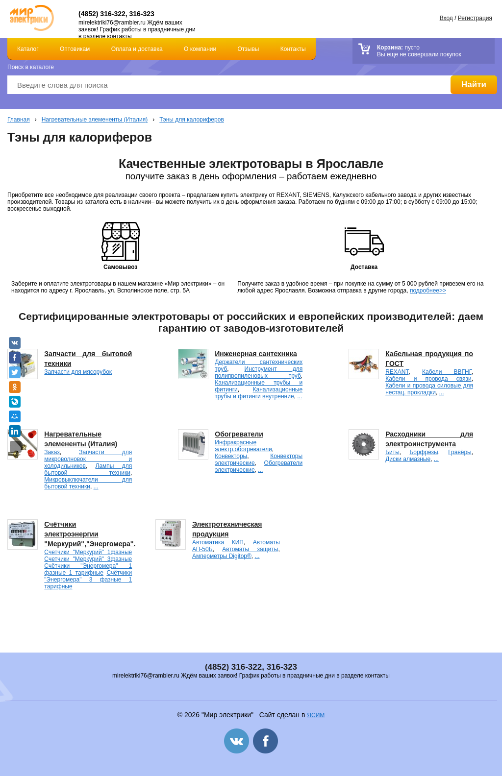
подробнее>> (428, 290)
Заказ (51, 452)
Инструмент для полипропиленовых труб (258, 372)
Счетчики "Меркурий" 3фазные (88, 559)
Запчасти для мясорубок (78, 371)
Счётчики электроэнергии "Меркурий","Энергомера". (89, 534)
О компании (200, 49)
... (299, 396)
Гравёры (460, 452)
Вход (446, 18)
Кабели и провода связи (428, 378)
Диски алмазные (407, 459)
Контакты (293, 49)
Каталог (28, 49)
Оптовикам (75, 49)
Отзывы (248, 49)
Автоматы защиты (250, 549)
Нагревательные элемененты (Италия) (95, 119)
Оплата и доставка (137, 49)
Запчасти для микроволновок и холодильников (88, 459)
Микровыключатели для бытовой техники (88, 483)
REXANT (396, 371)
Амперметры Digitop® (221, 556)
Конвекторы (231, 456)
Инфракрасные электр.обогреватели (243, 446)
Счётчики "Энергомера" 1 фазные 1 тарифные (88, 569)
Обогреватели (239, 434)
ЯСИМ (316, 715)
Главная (18, 119)
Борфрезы (423, 452)
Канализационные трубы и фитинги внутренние (258, 393)
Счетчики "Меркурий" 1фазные (88, 552)
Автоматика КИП (218, 542)
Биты (392, 452)
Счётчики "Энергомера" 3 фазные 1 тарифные (88, 579)
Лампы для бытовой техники (88, 469)
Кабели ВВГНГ (447, 371)
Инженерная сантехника (256, 354)
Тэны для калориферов (191, 119)
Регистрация (475, 18)
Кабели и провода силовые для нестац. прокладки (429, 389)
